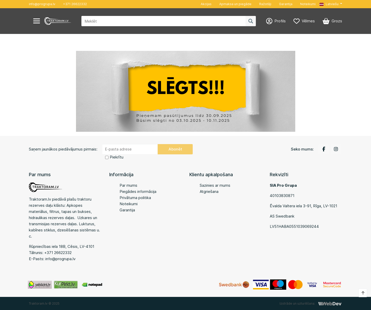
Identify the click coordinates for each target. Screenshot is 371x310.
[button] (330, 4)
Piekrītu (116, 157)
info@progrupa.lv (42, 4)
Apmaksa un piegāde (235, 4)
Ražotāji (265, 4)
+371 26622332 (75, 4)
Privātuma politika (135, 197)
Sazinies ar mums (215, 185)
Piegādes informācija (138, 191)
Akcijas (206, 4)
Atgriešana (209, 191)
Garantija (285, 4)
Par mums (128, 185)
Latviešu (329, 4)
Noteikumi (308, 4)
